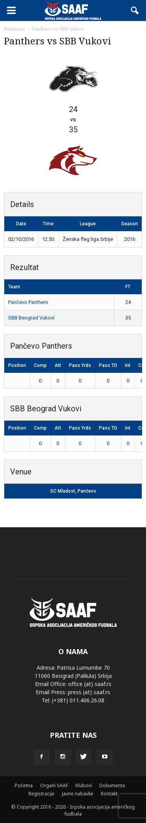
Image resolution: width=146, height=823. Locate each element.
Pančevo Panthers (28, 302)
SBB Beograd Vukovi (31, 318)
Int (127, 365)
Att (58, 365)
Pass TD (108, 365)
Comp (40, 365)
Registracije (41, 793)
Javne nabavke (77, 793)
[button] (135, 10)
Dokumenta (112, 785)
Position (17, 365)
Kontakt (109, 793)
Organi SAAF (54, 785)
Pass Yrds (80, 365)
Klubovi (84, 785)
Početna (24, 785)
